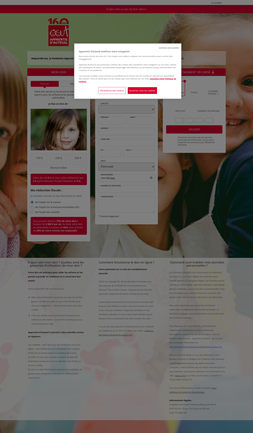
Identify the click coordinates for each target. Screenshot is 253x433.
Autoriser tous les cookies (142, 90)
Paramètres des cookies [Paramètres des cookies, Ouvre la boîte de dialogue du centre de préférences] (112, 90)
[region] (128, 71)
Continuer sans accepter (169, 47)
